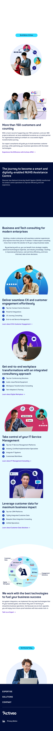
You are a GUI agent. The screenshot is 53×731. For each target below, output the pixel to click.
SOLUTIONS (7, 697)
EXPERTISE (7, 691)
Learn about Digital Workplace (12, 394)
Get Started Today (26, 648)
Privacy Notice (12, 721)
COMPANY (6, 702)
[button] (49, 3)
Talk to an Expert (8, 612)
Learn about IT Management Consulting (15, 461)
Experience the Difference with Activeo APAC (18, 152)
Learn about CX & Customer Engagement (16, 324)
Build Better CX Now (26, 35)
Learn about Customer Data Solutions (15, 528)
